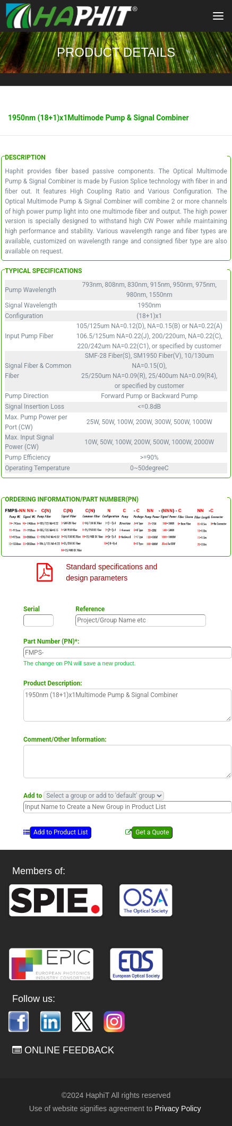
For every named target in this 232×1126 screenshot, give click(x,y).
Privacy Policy (177, 1108)
